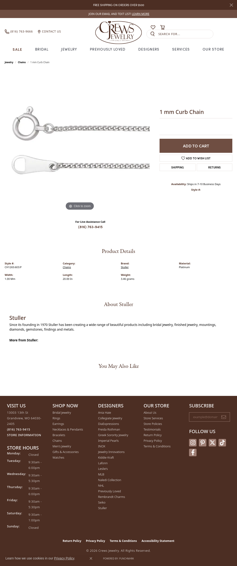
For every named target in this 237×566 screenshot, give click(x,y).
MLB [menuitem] (101, 474)
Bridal (41, 49)
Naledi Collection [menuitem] (109, 480)
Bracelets (59, 435)
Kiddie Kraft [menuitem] (106, 457)
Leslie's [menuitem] (103, 469)
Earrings (58, 424)
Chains (22, 62)
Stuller (125, 267)
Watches (58, 457)
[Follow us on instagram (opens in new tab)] (193, 442)
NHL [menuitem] (101, 485)
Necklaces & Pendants (68, 429)
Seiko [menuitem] (101, 502)
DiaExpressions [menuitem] (108, 424)
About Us (150, 412)
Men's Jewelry (62, 446)
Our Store (213, 49)
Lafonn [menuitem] (103, 463)
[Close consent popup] (91, 558)
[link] (118, 14)
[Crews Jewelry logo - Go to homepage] (118, 31)
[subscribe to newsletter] (224, 417)
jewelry (9, 62)
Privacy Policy (153, 440)
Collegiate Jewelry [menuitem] (110, 418)
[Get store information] (24, 435)
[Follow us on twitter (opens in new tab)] (212, 442)
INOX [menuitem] (101, 446)
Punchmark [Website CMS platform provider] (126, 558)
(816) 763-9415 (90, 226)
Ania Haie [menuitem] (104, 412)
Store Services (153, 418)
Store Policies (153, 424)
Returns (214, 167)
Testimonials (152, 429)
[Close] (231, 5)
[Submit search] (152, 34)
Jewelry (69, 49)
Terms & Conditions (157, 446)
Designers (149, 49)
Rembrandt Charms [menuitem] (111, 497)
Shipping (177, 167)
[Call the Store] (18, 429)
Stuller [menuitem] (102, 508)
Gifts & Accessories (66, 452)
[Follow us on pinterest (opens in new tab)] (202, 442)
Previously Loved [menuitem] (109, 491)
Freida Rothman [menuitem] (109, 429)
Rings (56, 418)
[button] (144, 27)
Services (181, 49)
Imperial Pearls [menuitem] (108, 440)
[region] (80, 141)
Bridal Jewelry (62, 412)
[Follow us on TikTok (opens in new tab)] (222, 442)
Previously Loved (107, 49)
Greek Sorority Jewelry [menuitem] (113, 435)
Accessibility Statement (158, 541)
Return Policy (153, 435)
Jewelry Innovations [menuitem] (111, 452)
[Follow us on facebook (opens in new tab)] (193, 452)
